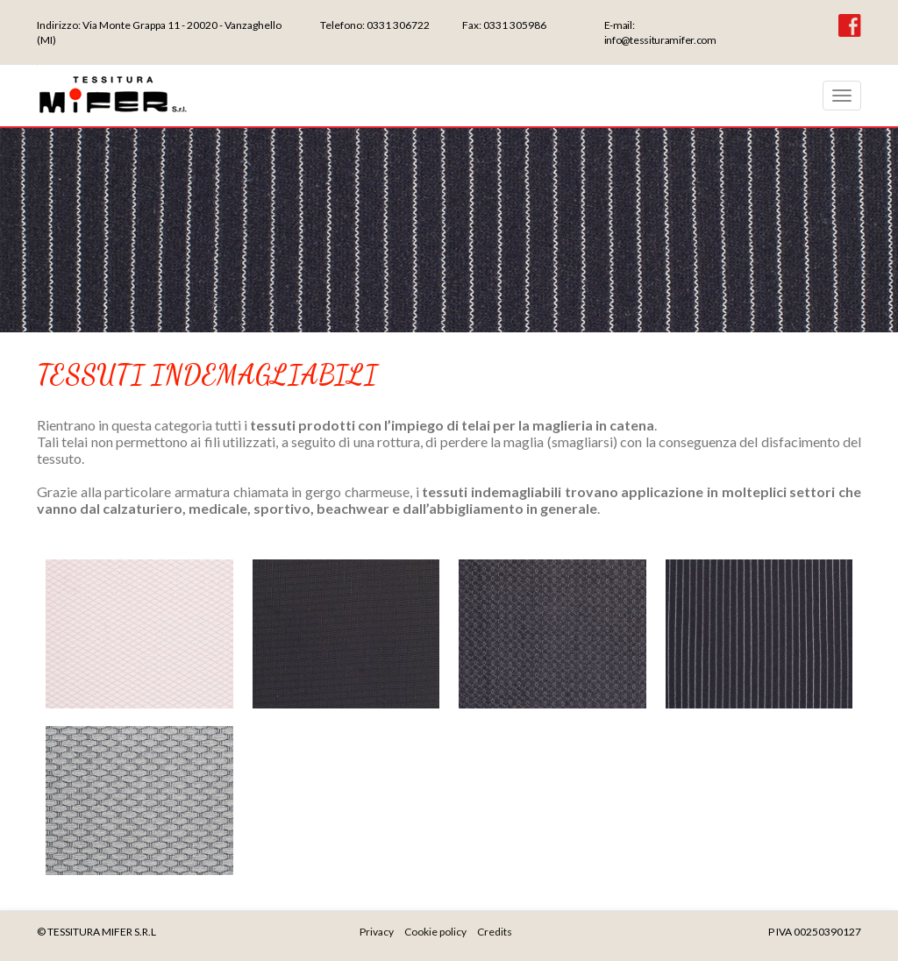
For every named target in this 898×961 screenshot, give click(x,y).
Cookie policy (435, 931)
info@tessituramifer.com (660, 39)
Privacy (377, 931)
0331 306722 (398, 25)
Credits (494, 931)
